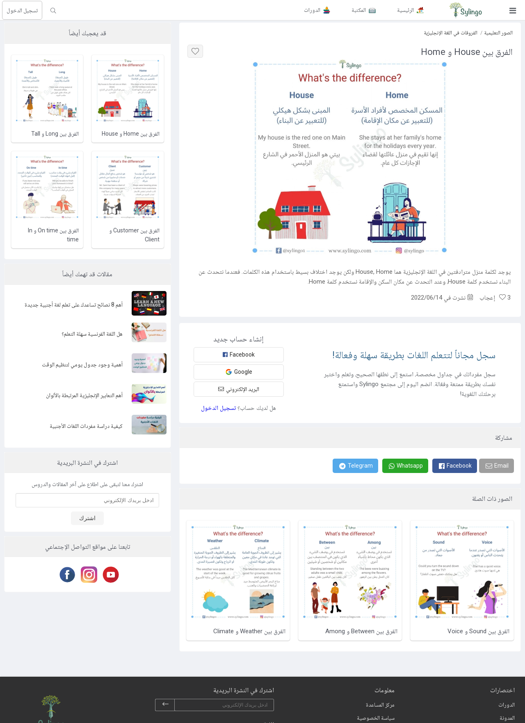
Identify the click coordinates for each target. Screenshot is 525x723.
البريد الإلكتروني (238, 389)
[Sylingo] (465, 10)
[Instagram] (87, 574)
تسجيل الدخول (22, 10)
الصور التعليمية (498, 33)
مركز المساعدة (380, 704)
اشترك (87, 518)
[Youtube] (109, 574)
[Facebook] (454, 466)
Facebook (239, 354)
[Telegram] (355, 466)
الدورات (506, 704)
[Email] (496, 466)
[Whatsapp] (405, 466)
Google (238, 371)
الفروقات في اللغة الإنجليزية (450, 33)
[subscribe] (165, 705)
